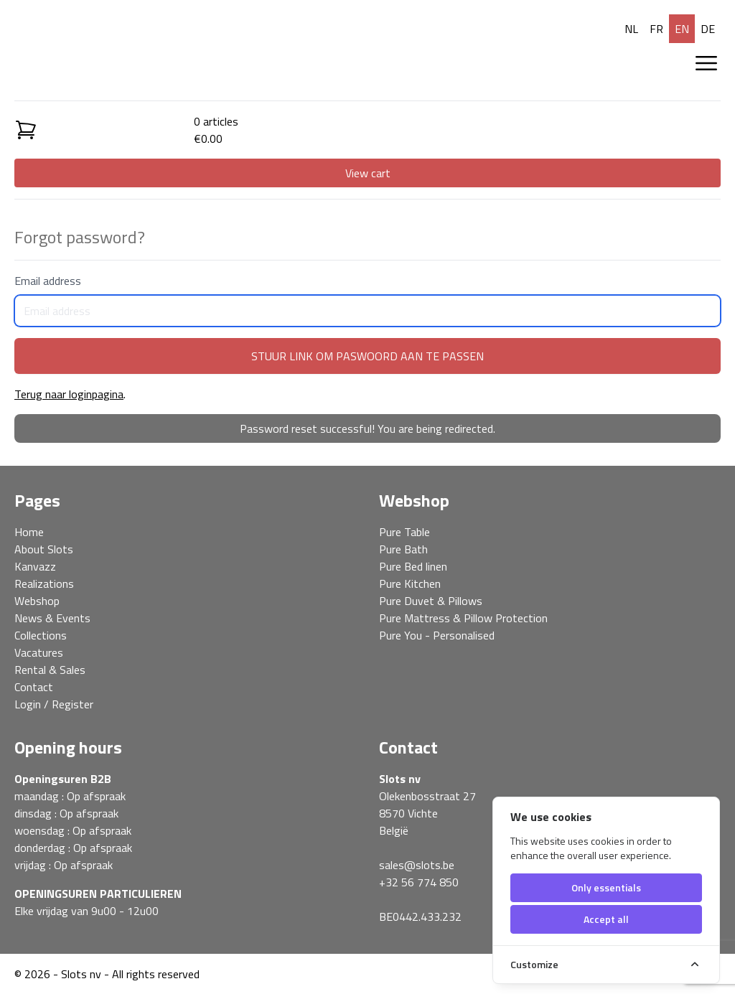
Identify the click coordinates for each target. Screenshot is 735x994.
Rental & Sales (49, 669)
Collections (40, 635)
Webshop (37, 600)
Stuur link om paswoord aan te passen (367, 356)
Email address (367, 299)
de (708, 28)
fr (656, 28)
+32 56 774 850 (419, 882)
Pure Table (404, 531)
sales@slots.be (416, 864)
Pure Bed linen (413, 566)
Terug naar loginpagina (68, 394)
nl (631, 28)
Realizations (44, 583)
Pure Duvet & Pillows (430, 600)
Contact (33, 686)
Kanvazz (35, 566)
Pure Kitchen (410, 583)
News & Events (52, 618)
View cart (367, 173)
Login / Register (53, 704)
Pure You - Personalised (437, 635)
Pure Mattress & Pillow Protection (463, 618)
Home (29, 531)
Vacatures (38, 652)
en (682, 28)
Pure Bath (403, 549)
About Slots (43, 549)
